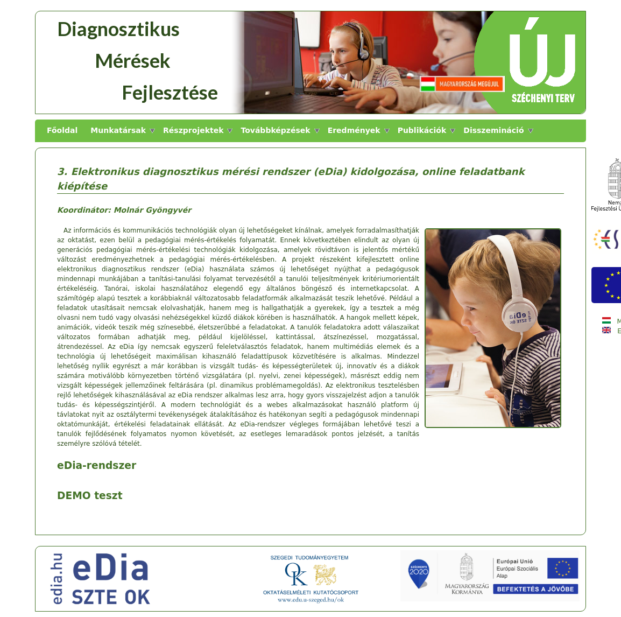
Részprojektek (193, 130)
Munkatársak (118, 130)
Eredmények (354, 130)
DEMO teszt (90, 495)
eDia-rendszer (96, 465)
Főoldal (62, 130)
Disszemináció (493, 130)
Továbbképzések (275, 130)
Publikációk (422, 130)
